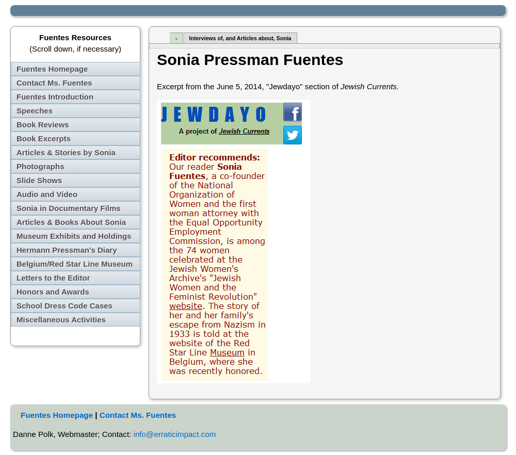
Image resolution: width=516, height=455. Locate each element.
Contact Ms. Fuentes (54, 82)
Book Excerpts (44, 138)
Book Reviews (43, 124)
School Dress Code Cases (64, 305)
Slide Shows (39, 180)
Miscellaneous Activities (61, 319)
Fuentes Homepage (52, 68)
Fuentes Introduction (55, 96)
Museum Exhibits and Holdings (74, 236)
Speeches (35, 110)
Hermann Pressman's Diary (67, 250)
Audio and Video (47, 194)
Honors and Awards (53, 291)
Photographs (40, 166)
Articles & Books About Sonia (71, 222)
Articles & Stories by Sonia (66, 152)
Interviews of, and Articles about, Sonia (240, 38)
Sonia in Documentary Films (69, 208)
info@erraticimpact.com (175, 434)
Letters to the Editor (53, 277)
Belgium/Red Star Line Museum (75, 263)
